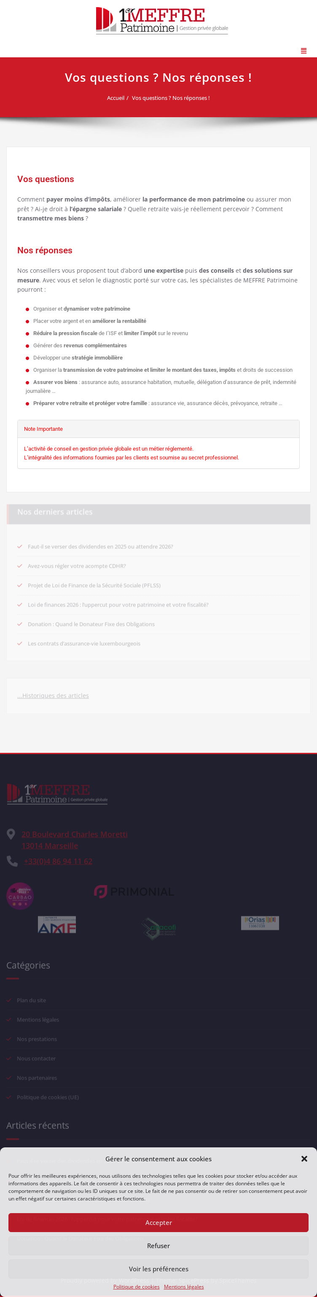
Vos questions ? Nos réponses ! (173, 98)
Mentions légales (184, 1286)
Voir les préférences (158, 1269)
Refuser (158, 1245)
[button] (304, 1159)
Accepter (158, 1222)
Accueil (118, 98)
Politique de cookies (136, 1286)
